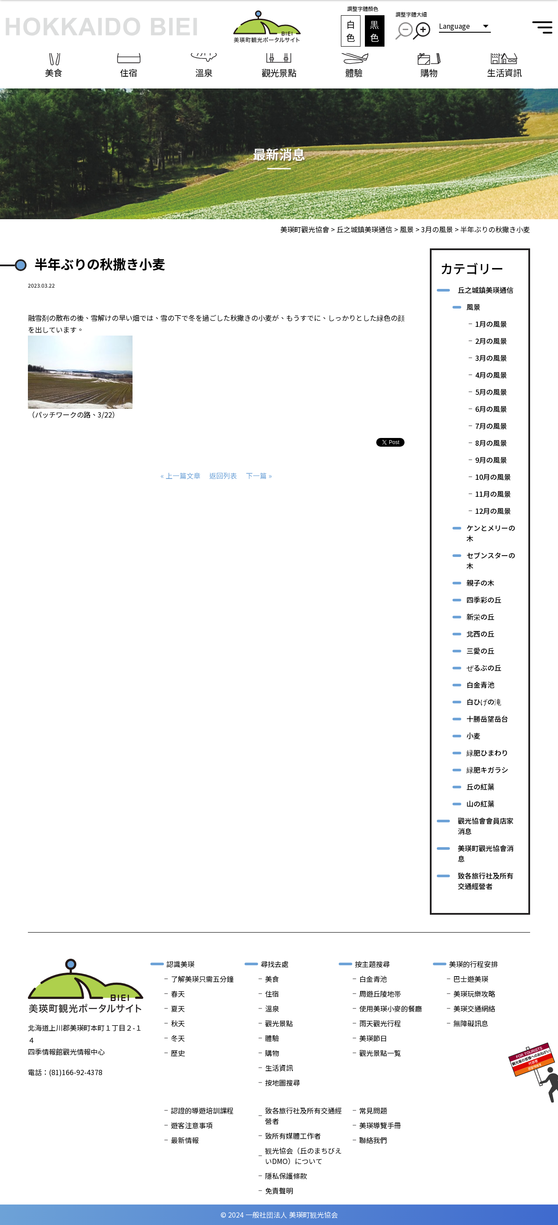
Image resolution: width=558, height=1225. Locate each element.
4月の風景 (491, 375)
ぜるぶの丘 (483, 667)
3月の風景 (491, 358)
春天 (178, 993)
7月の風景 (491, 426)
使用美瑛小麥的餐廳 (390, 1008)
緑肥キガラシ (487, 769)
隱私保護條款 (286, 1176)
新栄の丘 (480, 616)
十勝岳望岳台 (487, 718)
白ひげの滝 (483, 701)
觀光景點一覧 (380, 1053)
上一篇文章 (183, 475)
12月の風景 (493, 511)
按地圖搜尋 (282, 1082)
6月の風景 (491, 409)
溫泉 (272, 1008)
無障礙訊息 (470, 1023)
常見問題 (373, 1110)
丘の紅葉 (480, 786)
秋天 (178, 1023)
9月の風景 (491, 460)
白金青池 (480, 684)
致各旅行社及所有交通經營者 (486, 880)
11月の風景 (493, 494)
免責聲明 (279, 1190)
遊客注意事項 (192, 1125)
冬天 (178, 1038)
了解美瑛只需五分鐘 (202, 979)
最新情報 (185, 1140)
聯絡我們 (373, 1140)
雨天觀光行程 (380, 1023)
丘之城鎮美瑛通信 (486, 290)
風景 (473, 307)
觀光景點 (279, 1023)
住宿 (272, 993)
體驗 (272, 1038)
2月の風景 (491, 341)
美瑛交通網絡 (474, 1008)
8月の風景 (491, 443)
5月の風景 (491, 392)
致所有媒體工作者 (293, 1135)
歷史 (178, 1053)
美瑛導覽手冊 (380, 1125)
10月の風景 (493, 477)
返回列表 (223, 475)
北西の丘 (480, 633)
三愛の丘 (480, 650)
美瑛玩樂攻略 (474, 993)
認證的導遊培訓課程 (202, 1110)
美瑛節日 (373, 1038)
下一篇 (256, 475)
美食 (272, 979)
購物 (272, 1053)
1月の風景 (491, 324)
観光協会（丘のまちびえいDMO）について (303, 1155)
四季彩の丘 (483, 599)
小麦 (473, 735)
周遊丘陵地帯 (380, 993)
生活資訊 (279, 1067)
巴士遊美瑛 (470, 979)
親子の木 (480, 582)
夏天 (178, 1008)
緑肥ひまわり (487, 752)
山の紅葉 (480, 803)
